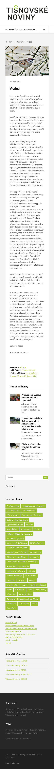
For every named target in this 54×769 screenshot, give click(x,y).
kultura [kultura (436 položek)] (37, 529)
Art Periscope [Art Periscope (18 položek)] (13, 506)
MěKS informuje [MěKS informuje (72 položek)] (37, 543)
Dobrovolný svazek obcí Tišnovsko (20, 634)
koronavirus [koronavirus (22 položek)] (26, 529)
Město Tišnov (11, 622)
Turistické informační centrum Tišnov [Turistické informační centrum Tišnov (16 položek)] (22, 599)
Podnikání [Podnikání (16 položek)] (11, 566)
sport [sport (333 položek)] (9, 589)
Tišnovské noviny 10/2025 (16, 665)
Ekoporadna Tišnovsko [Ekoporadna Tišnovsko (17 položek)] (31, 515)
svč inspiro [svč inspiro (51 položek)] (19, 589)
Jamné (8, 643)
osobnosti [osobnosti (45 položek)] (34, 557)
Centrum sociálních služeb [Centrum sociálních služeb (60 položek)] (33, 506)
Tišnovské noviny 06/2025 (16, 679)
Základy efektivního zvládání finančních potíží (31, 447)
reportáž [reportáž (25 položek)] (10, 580)
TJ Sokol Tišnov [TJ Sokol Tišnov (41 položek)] (25, 594)
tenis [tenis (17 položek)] (30, 589)
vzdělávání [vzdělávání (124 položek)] (11, 603)
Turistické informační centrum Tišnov (21, 628)
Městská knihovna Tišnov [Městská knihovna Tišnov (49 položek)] (17, 547)
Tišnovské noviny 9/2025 (15, 670)
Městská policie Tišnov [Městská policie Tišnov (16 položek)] (16, 552)
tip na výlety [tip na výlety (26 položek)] (41, 589)
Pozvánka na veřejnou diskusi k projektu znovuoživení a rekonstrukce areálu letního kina (31, 423)
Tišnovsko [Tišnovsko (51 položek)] (11, 594)
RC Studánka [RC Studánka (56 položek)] (30, 575)
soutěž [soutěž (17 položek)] (24, 585)
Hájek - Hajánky (11, 640)
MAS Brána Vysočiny (13, 637)
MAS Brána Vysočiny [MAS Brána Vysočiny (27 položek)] (15, 538)
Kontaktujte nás (12, 763)
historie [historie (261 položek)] (29, 524)
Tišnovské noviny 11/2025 (16, 660)
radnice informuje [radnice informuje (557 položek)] (14, 575)
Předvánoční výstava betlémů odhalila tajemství (31, 398)
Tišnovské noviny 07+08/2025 (17, 674)
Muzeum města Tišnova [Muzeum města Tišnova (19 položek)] (17, 543)
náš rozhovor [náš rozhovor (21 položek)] (35, 552)
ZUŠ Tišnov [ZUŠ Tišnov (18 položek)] (24, 603)
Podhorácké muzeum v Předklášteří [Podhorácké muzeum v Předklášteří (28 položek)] (22, 561)
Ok (45, 478)
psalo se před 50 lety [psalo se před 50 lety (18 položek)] (16, 571)
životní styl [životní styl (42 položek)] (11, 608)
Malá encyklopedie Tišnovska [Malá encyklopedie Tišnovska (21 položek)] (19, 534)
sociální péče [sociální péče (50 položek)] (12, 585)
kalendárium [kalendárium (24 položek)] (12, 529)
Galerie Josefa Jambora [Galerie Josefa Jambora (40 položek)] (17, 520)
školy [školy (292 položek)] (34, 603)
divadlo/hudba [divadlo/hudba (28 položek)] (13, 510)
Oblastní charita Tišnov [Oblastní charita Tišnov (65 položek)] (16, 557)
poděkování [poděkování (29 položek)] (24, 566)
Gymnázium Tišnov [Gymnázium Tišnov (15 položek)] (15, 524)
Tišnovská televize (13, 631)
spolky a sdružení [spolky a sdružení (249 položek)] (38, 585)
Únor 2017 (16, 81)
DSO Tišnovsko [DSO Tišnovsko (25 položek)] (29, 510)
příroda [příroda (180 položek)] (32, 571)
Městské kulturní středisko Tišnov (19, 625)
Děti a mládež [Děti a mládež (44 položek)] (12, 515)
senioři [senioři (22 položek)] (32, 580)
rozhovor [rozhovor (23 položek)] (22, 580)
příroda (23, 367)
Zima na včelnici (28, 370)
